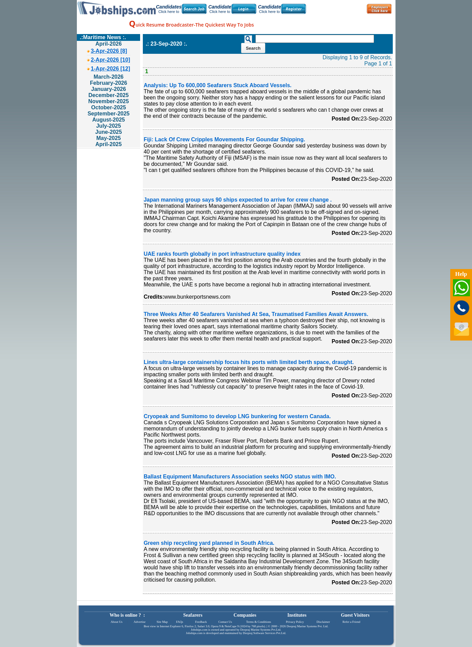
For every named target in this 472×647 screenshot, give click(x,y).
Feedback (201, 622)
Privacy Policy (295, 622)
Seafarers (193, 615)
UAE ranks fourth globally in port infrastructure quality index (222, 254)
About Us (116, 622)
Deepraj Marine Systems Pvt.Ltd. (260, 629)
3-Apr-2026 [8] (109, 51)
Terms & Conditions (258, 622)
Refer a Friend (351, 622)
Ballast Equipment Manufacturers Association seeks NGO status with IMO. (240, 476)
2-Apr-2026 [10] (110, 60)
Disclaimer (323, 622)
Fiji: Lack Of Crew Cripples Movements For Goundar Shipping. (224, 139)
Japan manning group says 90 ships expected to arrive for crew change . (238, 200)
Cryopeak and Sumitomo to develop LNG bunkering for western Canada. (237, 416)
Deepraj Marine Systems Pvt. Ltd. (307, 626)
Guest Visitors (355, 615)
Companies (245, 615)
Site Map (162, 622)
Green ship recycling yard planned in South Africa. (209, 543)
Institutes (296, 615)
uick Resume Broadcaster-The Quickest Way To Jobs (191, 24)
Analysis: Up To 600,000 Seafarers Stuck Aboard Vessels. (217, 85)
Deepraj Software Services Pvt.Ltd (264, 633)
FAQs (179, 622)
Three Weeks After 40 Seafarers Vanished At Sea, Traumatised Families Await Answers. (256, 314)
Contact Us (225, 622)
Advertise (140, 622)
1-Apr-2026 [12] (110, 69)
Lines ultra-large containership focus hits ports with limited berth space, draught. (249, 362)
